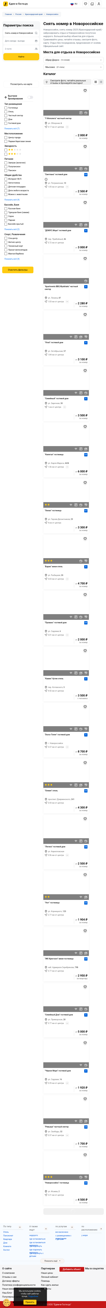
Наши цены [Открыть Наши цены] (47, 1273)
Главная (8, 14)
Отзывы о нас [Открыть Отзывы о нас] (9, 1277)
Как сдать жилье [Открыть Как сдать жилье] (49, 1285)
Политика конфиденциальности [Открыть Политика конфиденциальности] (18, 1285)
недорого (33, 1235)
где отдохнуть (35, 1246)
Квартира (7, 1239)
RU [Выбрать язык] (74, 3)
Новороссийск (52, 14)
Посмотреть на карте (21, 84)
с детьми (59, 1239)
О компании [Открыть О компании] (8, 1273)
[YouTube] (92, 1273)
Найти (21, 56)
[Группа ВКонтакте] (87, 1273)
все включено (61, 1232)
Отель (6, 1232)
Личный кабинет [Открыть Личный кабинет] (49, 1277)
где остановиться (37, 1239)
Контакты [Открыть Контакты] (46, 1288)
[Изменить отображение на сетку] (95, 82)
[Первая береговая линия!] (46, 179)
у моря (85, 1235)
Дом (5, 1243)
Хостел (6, 1250)
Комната (7, 1246)
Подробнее (33, 1296)
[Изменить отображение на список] (101, 82)
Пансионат (8, 1235)
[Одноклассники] (96, 1273)
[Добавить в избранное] (85, 90)
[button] (86, 4)
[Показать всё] (67, 127)
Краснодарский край (34, 14)
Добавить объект (72, 1269)
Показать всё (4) (11, 200)
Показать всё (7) (11, 128)
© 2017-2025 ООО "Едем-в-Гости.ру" (53, 1304)
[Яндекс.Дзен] (101, 1273)
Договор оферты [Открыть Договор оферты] (11, 1281)
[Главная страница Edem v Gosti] (15, 5)
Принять (29, 1302)
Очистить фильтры (18, 270)
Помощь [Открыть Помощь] (45, 1281)
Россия (18, 14)
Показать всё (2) (11, 229)
